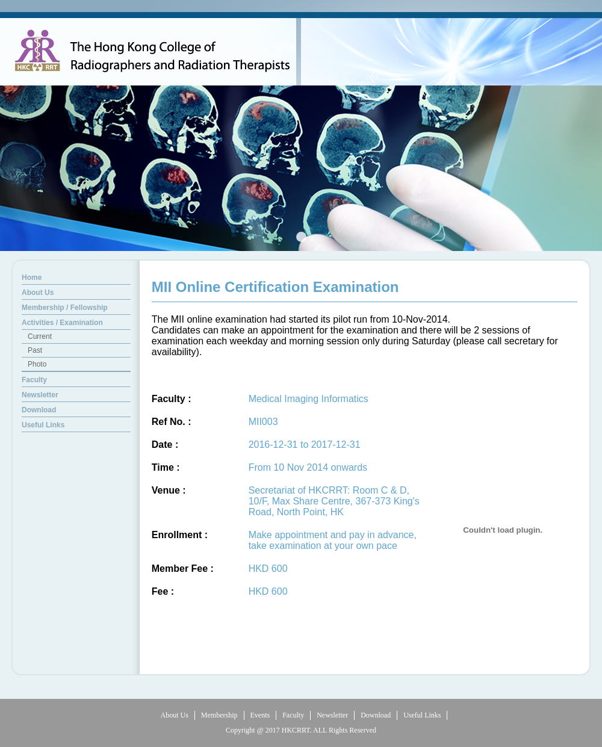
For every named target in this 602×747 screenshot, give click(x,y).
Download (376, 715)
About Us (174, 715)
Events (260, 715)
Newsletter (332, 715)
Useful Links (422, 715)
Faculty (293, 715)
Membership (219, 715)
